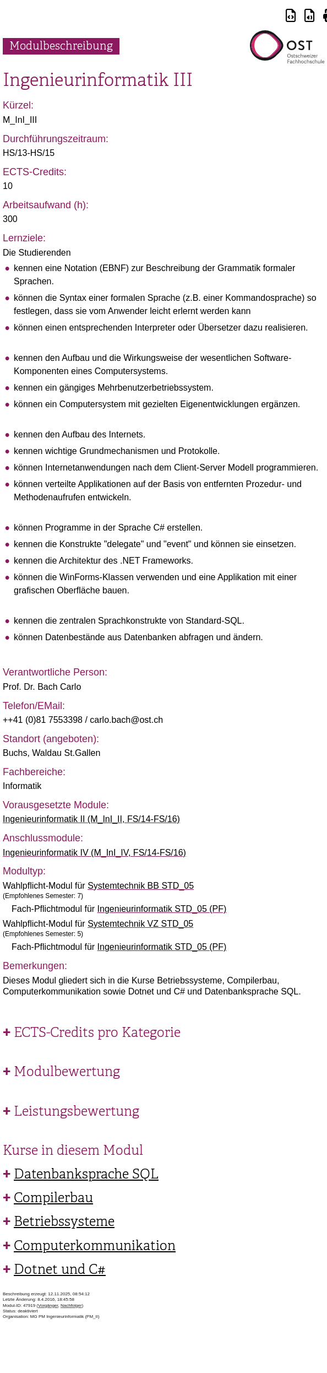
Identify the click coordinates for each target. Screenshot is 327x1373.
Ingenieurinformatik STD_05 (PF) (162, 908)
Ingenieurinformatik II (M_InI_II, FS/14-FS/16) (91, 819)
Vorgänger (48, 1305)
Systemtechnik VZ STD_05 (140, 923)
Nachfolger (71, 1305)
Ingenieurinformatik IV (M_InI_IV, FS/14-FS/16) (94, 852)
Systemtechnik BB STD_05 (141, 885)
